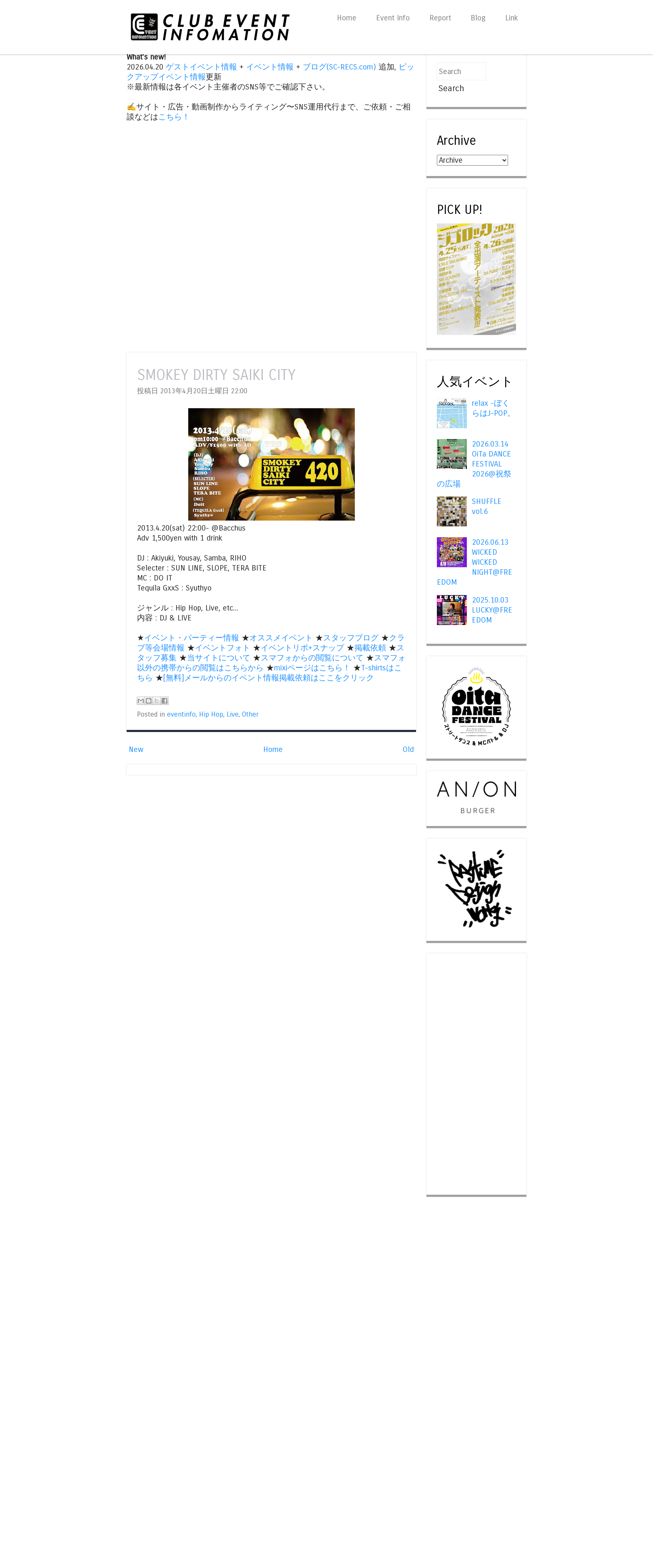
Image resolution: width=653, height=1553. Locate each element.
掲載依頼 (370, 647)
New (136, 749)
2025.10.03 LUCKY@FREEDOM (492, 610)
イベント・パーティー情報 (191, 638)
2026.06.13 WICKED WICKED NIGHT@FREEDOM (474, 562)
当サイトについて (218, 657)
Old (408, 749)
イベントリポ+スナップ (302, 647)
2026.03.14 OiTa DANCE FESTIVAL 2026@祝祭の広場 (474, 464)
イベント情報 (270, 67)
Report (440, 17)
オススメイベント (281, 638)
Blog (478, 17)
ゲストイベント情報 (201, 67)
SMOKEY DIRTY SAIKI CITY (216, 375)
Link (511, 17)
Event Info (393, 17)
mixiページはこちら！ (312, 667)
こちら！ (174, 117)
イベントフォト (222, 647)
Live (233, 714)
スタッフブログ (351, 638)
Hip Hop (211, 714)
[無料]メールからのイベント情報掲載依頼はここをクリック (268, 677)
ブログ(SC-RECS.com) (339, 67)
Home (346, 17)
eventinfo (181, 714)
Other (250, 714)
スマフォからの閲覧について (312, 657)
